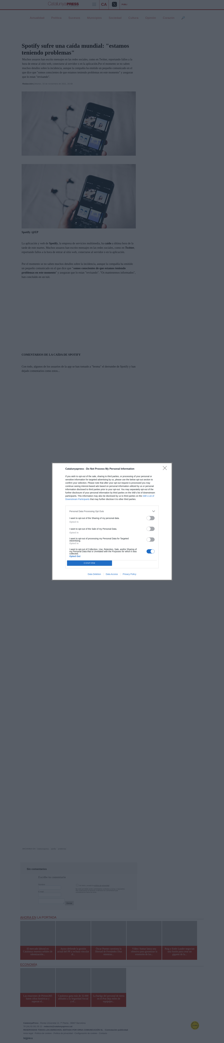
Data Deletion (94, 574)
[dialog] (112, 521)
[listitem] (112, 511)
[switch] (151, 518)
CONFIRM (89, 563)
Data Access (112, 574)
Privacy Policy (129, 574)
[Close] (166, 469)
